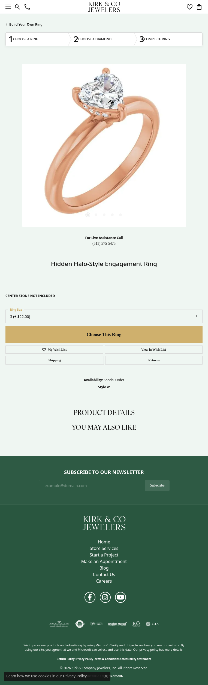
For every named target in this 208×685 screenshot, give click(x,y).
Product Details (104, 413)
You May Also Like (104, 428)
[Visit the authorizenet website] (80, 624)
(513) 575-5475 (104, 243)
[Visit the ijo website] (96, 624)
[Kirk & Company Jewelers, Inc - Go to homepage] (104, 523)
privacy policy (148, 649)
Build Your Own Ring (26, 24)
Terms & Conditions (106, 659)
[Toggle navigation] (7, 6)
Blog (103, 568)
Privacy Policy (84, 659)
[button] (17, 6)
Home (104, 542)
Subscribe (157, 485)
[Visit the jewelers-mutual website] (117, 624)
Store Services (104, 548)
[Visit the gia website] (152, 624)
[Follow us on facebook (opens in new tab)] (90, 597)
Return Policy (66, 659)
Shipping (55, 360)
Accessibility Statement (136, 659)
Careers (104, 581)
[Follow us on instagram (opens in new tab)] (105, 597)
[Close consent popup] (106, 676)
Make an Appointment (104, 561)
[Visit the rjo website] (136, 624)
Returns (153, 360)
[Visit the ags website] (59, 624)
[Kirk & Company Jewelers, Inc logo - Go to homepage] (104, 7)
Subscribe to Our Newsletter (104, 472)
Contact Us (104, 574)
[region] (104, 145)
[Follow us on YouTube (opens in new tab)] (120, 597)
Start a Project (104, 555)
